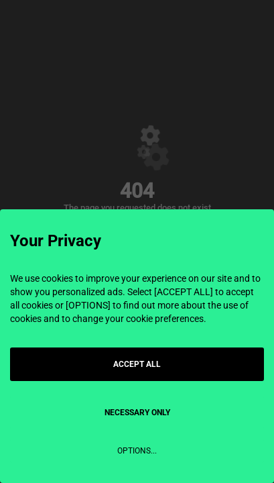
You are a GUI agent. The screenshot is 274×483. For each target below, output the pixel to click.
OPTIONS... (137, 450)
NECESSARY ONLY (137, 412)
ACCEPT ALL (137, 364)
